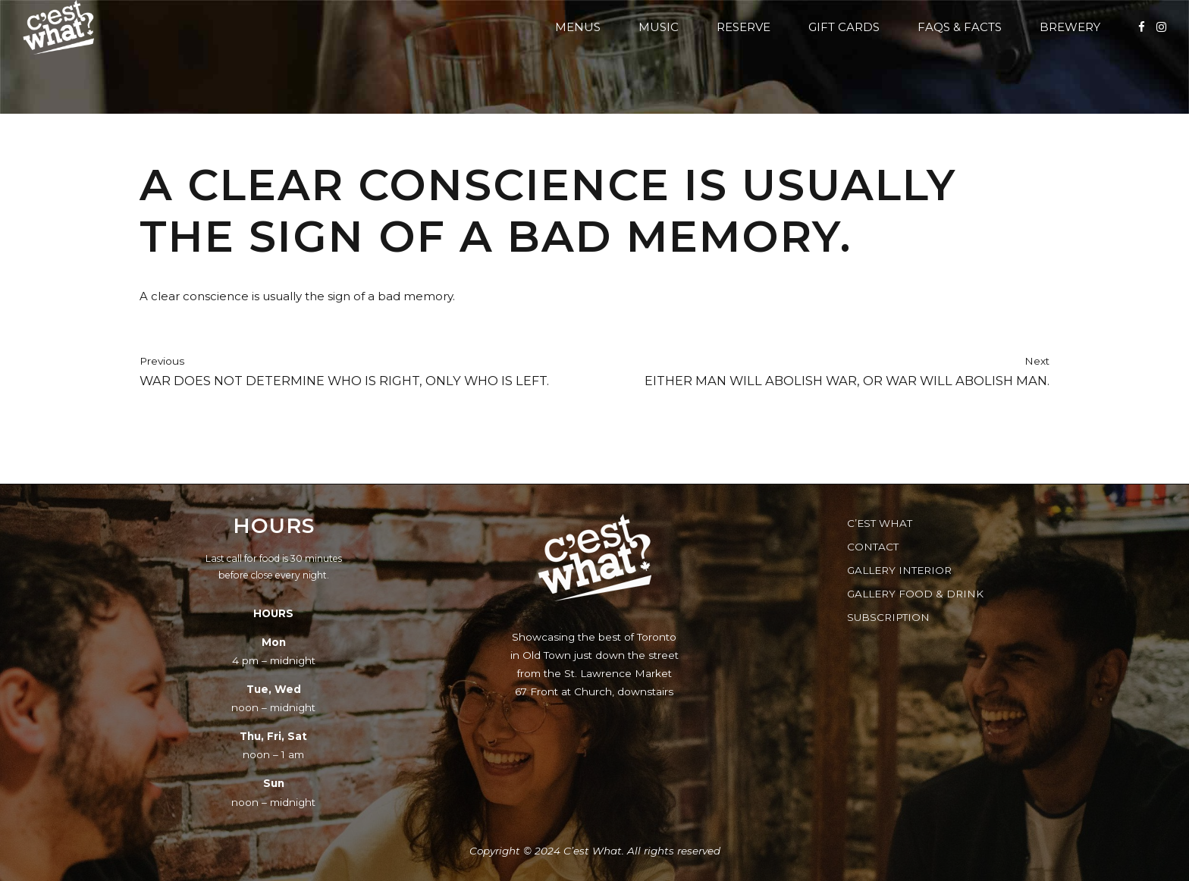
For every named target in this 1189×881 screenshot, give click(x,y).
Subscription (888, 617)
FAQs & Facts (960, 27)
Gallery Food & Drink (915, 594)
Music (658, 27)
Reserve (743, 27)
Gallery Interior (899, 570)
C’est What (879, 523)
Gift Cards (844, 27)
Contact (873, 547)
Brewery (1070, 27)
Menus (578, 27)
